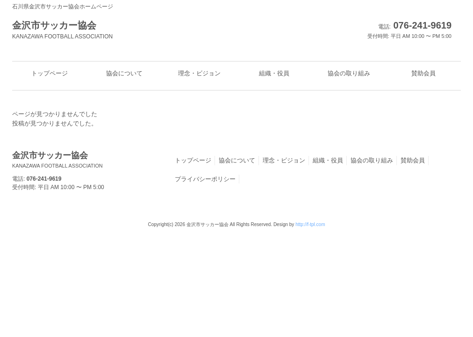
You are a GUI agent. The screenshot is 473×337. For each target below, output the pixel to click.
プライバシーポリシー (205, 179)
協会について (237, 160)
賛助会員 (413, 160)
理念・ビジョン (284, 160)
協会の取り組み (372, 160)
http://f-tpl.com (310, 224)
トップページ (193, 160)
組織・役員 (328, 160)
